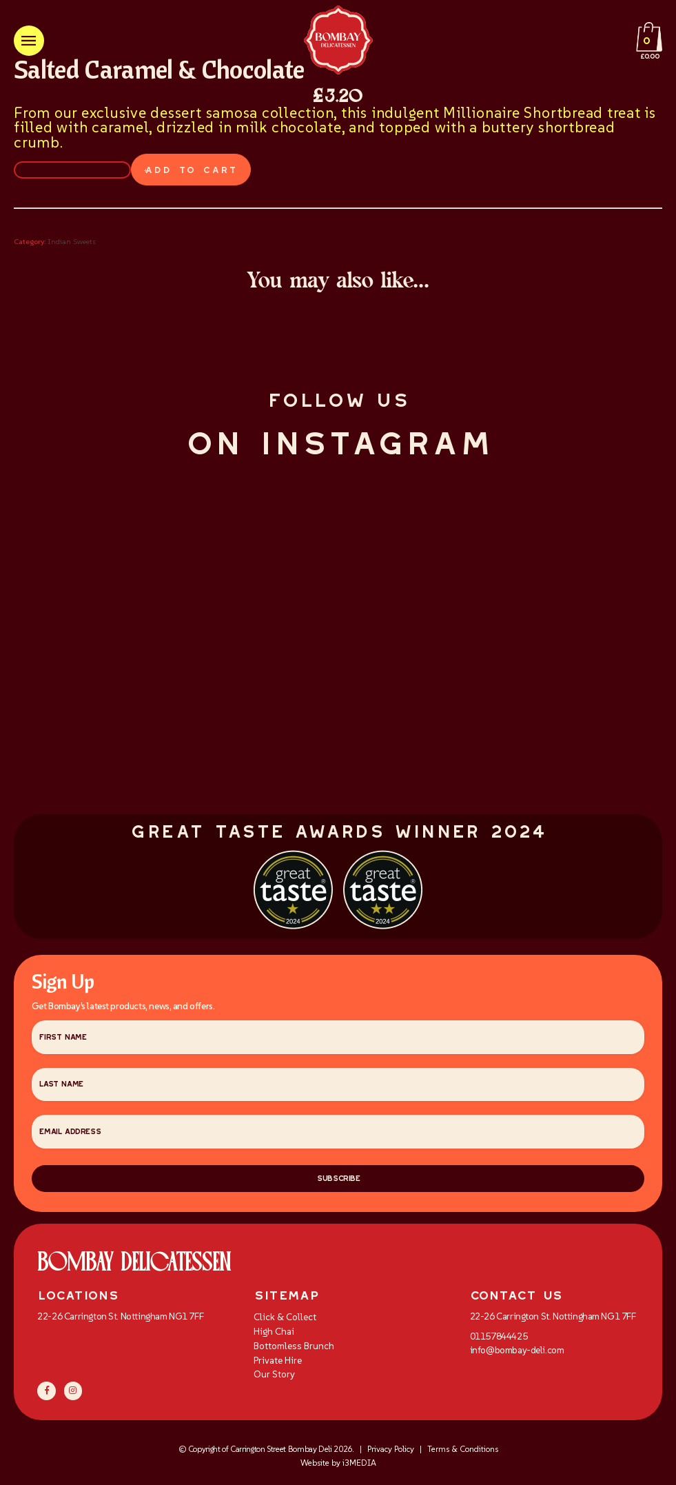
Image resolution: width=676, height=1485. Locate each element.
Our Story (274, 1378)
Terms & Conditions (462, 1452)
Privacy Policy (390, 1452)
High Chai (274, 1335)
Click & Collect (285, 1320)
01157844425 (498, 1340)
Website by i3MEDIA (338, 1466)
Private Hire (278, 1363)
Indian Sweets (72, 241)
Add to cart (188, 169)
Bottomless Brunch (294, 1349)
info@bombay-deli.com (517, 1353)
